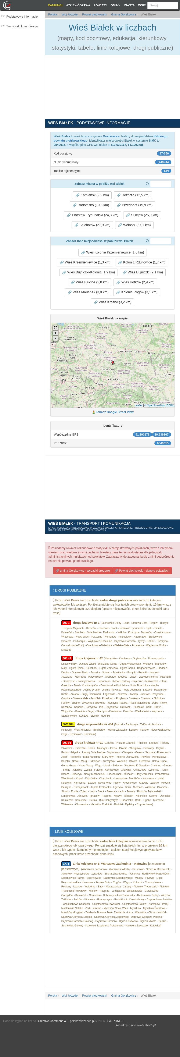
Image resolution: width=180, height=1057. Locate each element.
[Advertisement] (22, 56)
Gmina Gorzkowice (123, 14)
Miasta (129, 5)
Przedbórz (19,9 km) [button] (134, 205)
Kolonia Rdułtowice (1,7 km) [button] (141, 262)
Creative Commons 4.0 (53, 1021)
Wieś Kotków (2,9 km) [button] (135, 282)
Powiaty (100, 5)
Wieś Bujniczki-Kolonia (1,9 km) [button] (88, 272)
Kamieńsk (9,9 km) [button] (92, 195)
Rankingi (55, 5)
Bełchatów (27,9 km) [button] (92, 225)
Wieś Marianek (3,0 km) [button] (88, 292)
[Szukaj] (162, 5)
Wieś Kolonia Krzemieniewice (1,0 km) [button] (112, 252)
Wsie (142, 5)
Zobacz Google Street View (115, 412)
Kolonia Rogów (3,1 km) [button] (136, 292)
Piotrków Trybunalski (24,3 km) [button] (92, 215)
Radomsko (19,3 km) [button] (90, 205)
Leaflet (138, 405)
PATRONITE (115, 1021)
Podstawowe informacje (22, 16)
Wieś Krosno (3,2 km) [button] (112, 302)
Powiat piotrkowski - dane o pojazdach (142, 570)
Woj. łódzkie (69, 14)
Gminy (115, 5)
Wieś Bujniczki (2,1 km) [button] (143, 272)
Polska (52, 14)
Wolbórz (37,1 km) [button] (134, 225)
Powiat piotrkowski (94, 14)
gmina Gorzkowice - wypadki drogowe (82, 570)
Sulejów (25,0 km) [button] (142, 215)
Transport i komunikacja (22, 26)
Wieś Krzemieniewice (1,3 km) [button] (85, 262)
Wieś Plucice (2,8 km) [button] (90, 282)
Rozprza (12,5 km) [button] (133, 195)
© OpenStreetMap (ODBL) (159, 405)
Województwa (78, 5)
